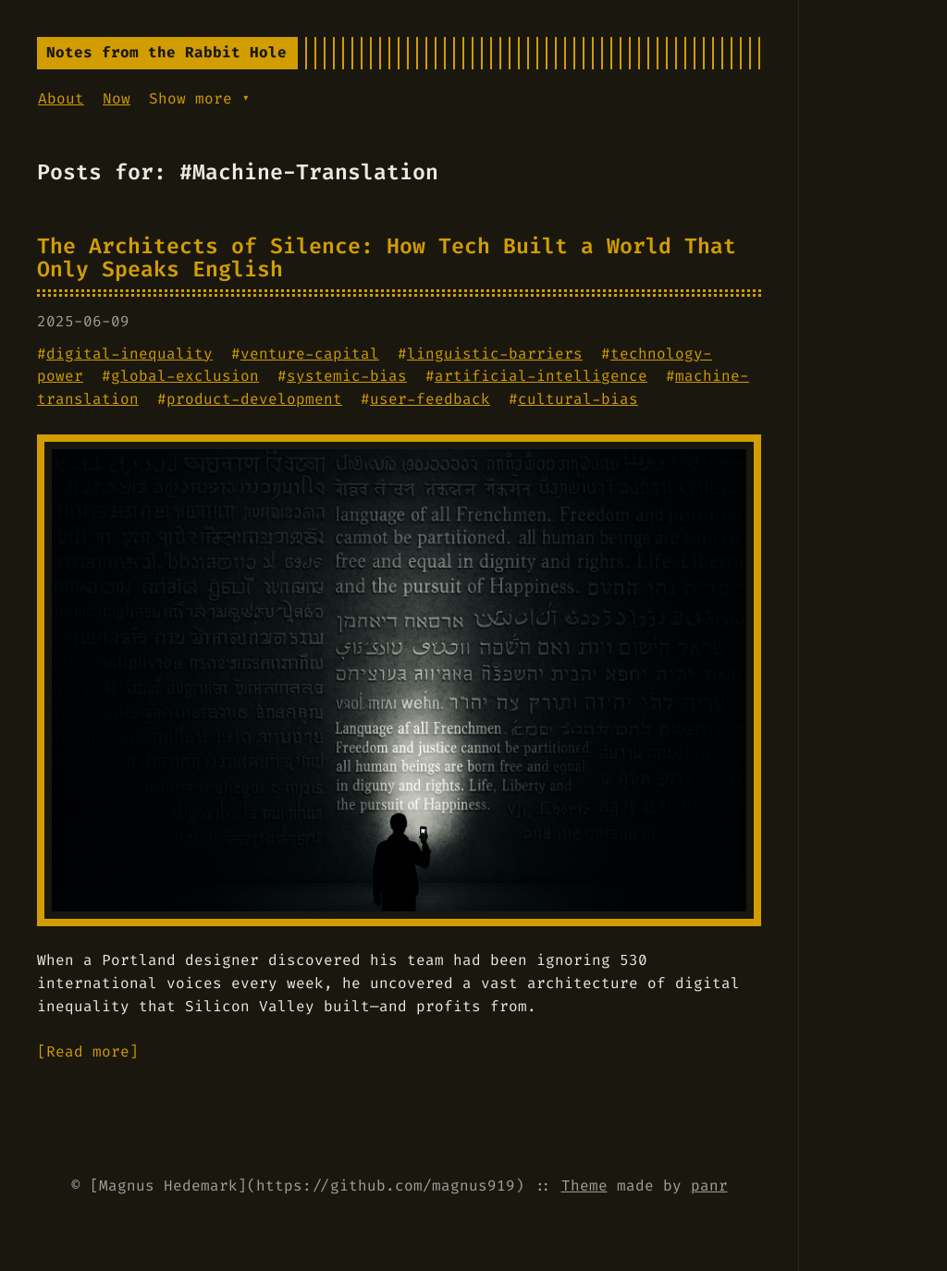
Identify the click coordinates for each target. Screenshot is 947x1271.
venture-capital (309, 353)
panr (709, 1185)
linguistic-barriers (495, 353)
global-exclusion (185, 375)
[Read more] (88, 1051)
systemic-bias (347, 375)
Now (116, 98)
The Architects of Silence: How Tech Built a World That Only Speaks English (386, 257)
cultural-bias (578, 399)
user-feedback (430, 399)
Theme (584, 1185)
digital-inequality (129, 353)
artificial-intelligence (541, 375)
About (61, 98)
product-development (254, 399)
